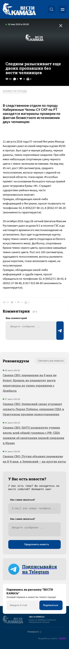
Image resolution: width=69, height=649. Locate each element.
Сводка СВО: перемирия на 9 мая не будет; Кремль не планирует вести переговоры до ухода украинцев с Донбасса (29, 383)
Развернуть (34, 631)
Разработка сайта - (52, 638)
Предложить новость (36, 544)
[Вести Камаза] (19, 9)
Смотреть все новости (50, 361)
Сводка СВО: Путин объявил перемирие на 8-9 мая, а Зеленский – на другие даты (34, 458)
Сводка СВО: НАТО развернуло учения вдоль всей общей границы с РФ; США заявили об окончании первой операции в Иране (33, 435)
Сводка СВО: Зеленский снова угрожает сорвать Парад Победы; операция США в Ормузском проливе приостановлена (33, 409)
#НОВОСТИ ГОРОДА (15, 91)
